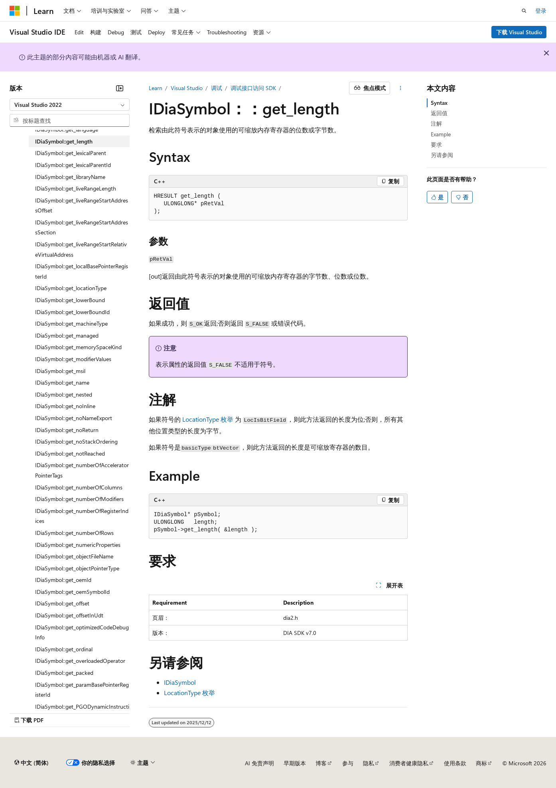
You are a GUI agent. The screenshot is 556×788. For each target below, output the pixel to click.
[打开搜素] (524, 11)
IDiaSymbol (180, 682)
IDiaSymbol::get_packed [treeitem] (64, 672)
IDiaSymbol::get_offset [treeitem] (62, 603)
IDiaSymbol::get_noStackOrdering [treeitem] (76, 441)
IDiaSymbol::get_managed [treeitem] (67, 335)
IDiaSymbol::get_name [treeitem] (62, 382)
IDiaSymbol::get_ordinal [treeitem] (64, 649)
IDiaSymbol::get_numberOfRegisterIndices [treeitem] (81, 516)
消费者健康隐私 (408, 763)
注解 (436, 123)
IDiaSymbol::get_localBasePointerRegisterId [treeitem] (81, 271)
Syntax (439, 102)
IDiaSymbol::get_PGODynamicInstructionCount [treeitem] (82, 712)
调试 (216, 88)
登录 (540, 10)
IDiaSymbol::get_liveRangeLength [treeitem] (75, 188)
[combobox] (70, 104)
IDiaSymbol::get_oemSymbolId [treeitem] (72, 591)
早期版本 (295, 763)
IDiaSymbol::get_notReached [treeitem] (70, 453)
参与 (347, 763)
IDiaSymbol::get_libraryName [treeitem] (70, 177)
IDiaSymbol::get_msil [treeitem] (60, 371)
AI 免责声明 (259, 763)
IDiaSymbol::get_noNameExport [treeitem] (73, 418)
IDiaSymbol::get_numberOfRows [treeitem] (74, 532)
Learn (155, 88)
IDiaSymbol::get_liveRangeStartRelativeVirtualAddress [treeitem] (81, 249)
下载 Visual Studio (519, 32)
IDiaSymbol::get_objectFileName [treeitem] (74, 556)
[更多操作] (400, 88)
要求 (436, 144)
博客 (321, 763)
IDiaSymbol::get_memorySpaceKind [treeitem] (78, 347)
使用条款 (455, 763)
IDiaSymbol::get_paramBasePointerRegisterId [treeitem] (82, 690)
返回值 (439, 113)
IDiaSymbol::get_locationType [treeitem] (70, 288)
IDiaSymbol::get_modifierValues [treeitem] (73, 359)
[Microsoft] (15, 11)
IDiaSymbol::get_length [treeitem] (64, 141)
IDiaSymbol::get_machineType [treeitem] (71, 323)
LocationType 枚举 (207, 419)
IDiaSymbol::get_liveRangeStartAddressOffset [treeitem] (81, 205)
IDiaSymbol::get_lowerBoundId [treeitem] (72, 312)
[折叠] (120, 88)
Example (441, 134)
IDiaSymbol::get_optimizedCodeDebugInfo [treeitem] (82, 632)
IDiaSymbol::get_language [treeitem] (66, 129)
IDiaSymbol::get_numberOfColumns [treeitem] (78, 487)
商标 (481, 763)
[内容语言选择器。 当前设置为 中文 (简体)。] (31, 763)
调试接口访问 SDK (253, 88)
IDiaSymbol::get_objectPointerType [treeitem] (77, 568)
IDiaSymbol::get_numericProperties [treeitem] (77, 544)
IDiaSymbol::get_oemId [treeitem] (63, 580)
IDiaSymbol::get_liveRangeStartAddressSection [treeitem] (81, 227)
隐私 (368, 763)
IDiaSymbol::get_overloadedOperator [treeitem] (80, 660)
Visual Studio (187, 88)
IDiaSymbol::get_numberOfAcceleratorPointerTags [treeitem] (82, 470)
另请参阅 (442, 155)
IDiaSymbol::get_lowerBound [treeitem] (70, 300)
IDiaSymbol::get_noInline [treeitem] (65, 406)
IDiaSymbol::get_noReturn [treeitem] (67, 430)
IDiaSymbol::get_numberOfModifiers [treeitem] (79, 499)
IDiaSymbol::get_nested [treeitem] (63, 394)
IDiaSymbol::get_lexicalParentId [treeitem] (73, 165)
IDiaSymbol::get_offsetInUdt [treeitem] (69, 615)
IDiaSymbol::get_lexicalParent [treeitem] (70, 153)
